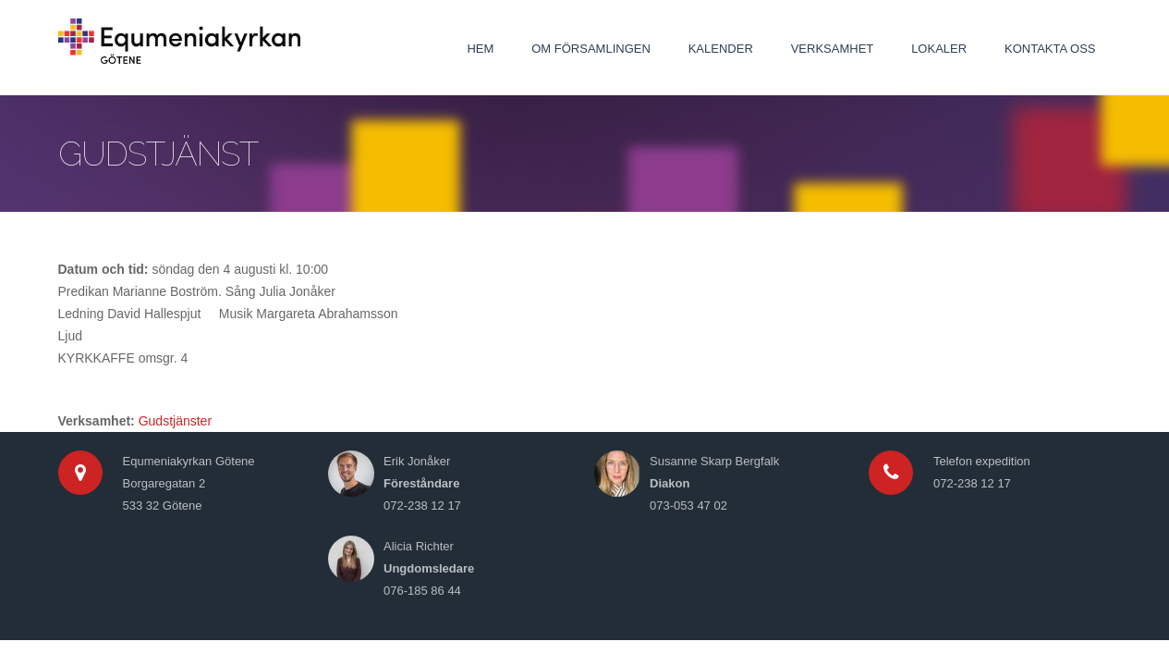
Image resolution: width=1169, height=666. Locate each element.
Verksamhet (832, 49)
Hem (480, 49)
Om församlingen (591, 49)
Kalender (720, 49)
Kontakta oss (1050, 49)
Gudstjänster (175, 420)
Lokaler (939, 49)
